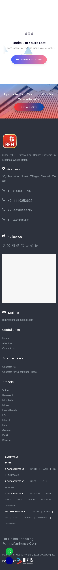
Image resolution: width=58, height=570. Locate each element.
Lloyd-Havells (9, 410)
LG (4, 415)
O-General (10, 505)
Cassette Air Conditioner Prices (19, 372)
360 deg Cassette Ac (15, 511)
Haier (5, 425)
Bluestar (6, 440)
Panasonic (8, 395)
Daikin (5, 435)
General (6, 430)
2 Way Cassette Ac (14, 481)
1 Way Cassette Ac (14, 469)
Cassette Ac (8, 367)
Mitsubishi (7, 400)
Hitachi (6, 420)
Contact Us (8, 348)
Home (5, 338)
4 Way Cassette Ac (14, 493)
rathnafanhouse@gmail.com (17, 320)
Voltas (5, 390)
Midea (5, 405)
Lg (54, 469)
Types (8, 463)
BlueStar (35, 493)
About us (7, 343)
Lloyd (16, 518)
